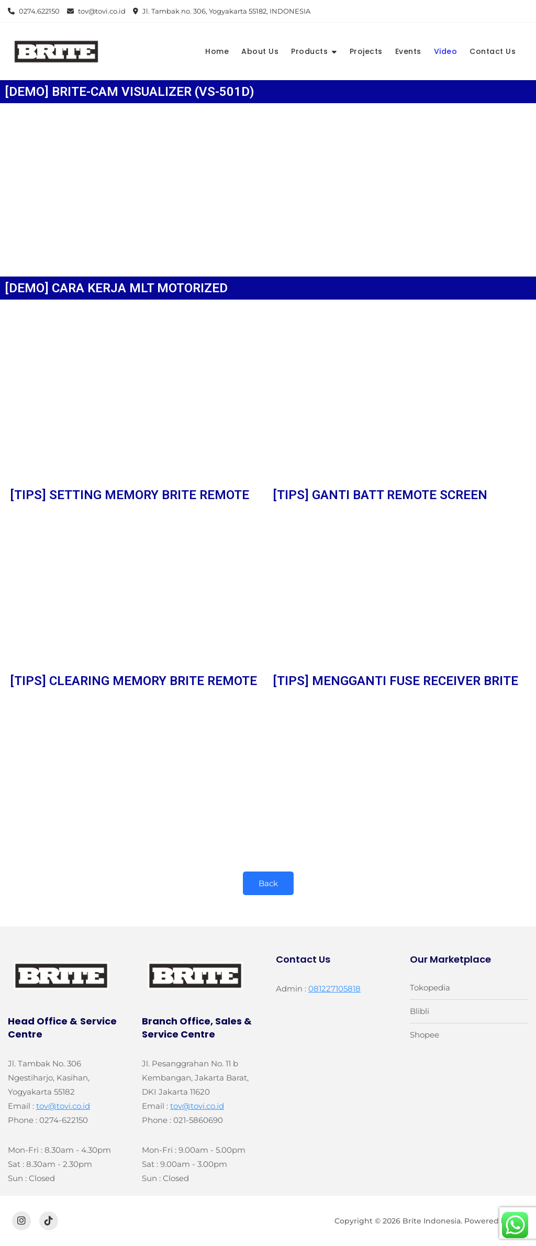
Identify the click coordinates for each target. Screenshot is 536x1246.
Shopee (424, 1035)
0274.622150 (34, 11)
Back (268, 883)
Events (408, 51)
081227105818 (334, 989)
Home (217, 51)
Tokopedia (430, 988)
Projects (366, 51)
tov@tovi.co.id (96, 11)
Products (309, 51)
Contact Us (493, 51)
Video (445, 51)
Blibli (419, 1011)
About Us (259, 51)
